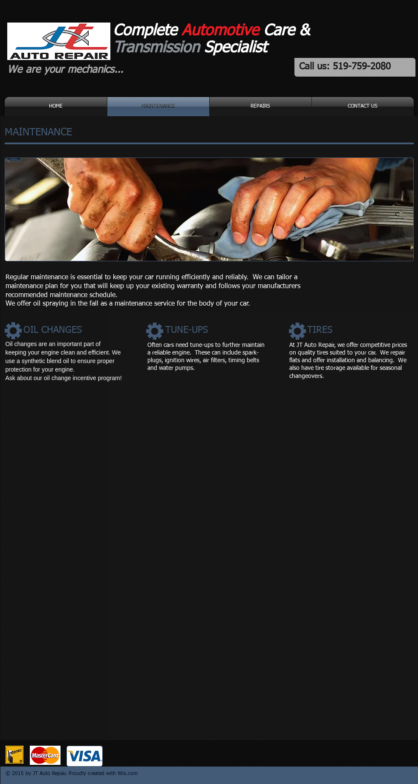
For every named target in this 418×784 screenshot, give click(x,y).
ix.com (130, 773)
